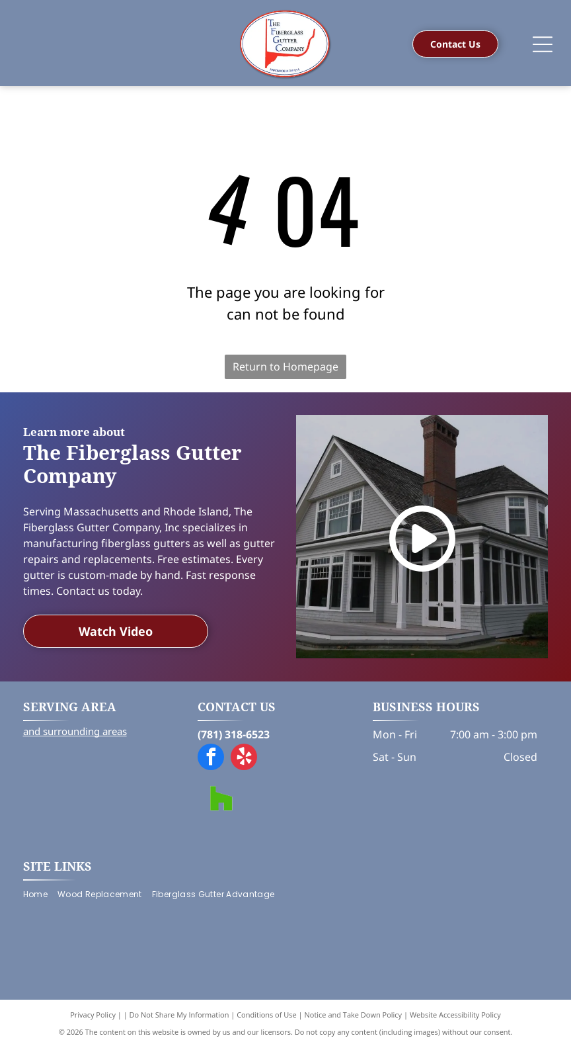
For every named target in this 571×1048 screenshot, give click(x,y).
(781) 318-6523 (234, 734)
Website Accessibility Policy (455, 1015)
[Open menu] (542, 44)
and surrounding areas (75, 731)
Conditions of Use (267, 1015)
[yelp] (244, 758)
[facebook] (211, 758)
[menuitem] (40, 895)
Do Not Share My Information (179, 1015)
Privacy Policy (93, 1015)
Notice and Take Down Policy (353, 1015)
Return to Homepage (285, 366)
